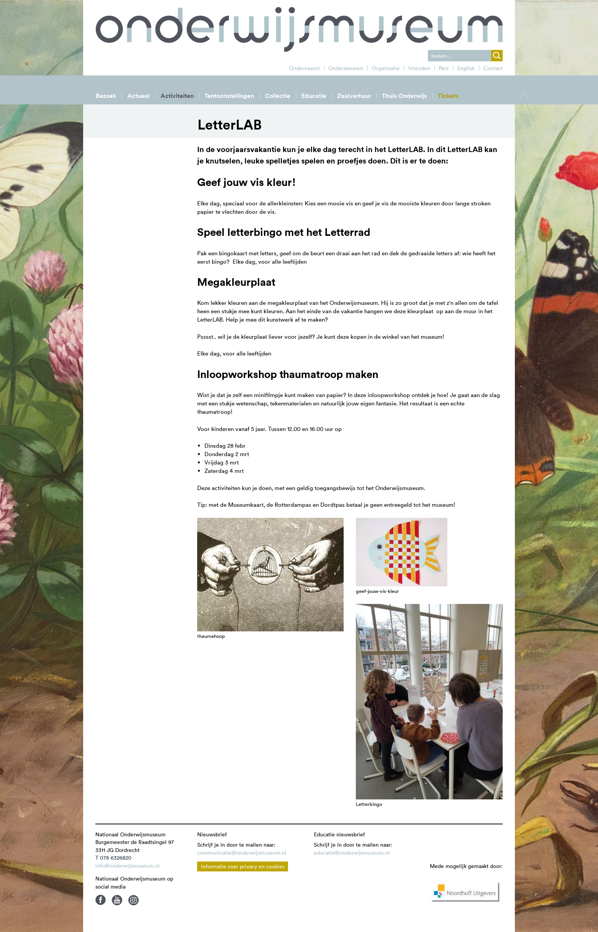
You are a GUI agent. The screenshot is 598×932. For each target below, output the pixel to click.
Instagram (133, 900)
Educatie (313, 96)
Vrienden (419, 68)
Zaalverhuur (354, 96)
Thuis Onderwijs (404, 96)
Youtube (117, 900)
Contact (493, 68)
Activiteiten (177, 96)
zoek (497, 55)
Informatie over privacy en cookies (243, 866)
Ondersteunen (345, 68)
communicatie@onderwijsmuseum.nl (241, 852)
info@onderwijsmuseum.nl (127, 865)
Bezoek (106, 96)
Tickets (448, 96)
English (466, 68)
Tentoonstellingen (229, 96)
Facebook (100, 900)
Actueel (138, 96)
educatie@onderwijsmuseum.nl (352, 852)
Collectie (277, 96)
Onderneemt (304, 68)
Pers (443, 68)
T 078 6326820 (113, 857)
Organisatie (386, 68)
